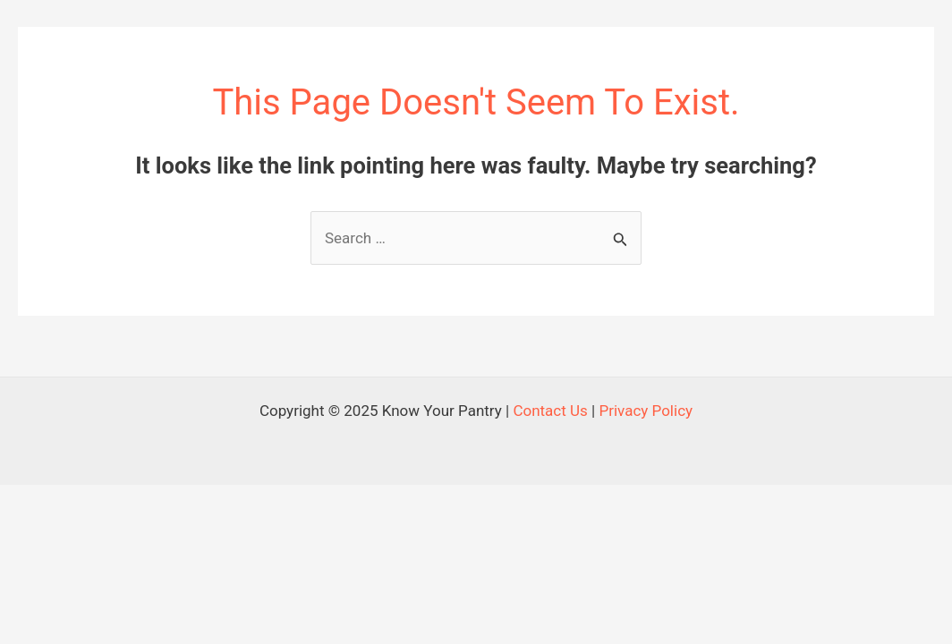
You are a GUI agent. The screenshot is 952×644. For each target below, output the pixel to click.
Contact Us (550, 410)
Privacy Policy (646, 410)
